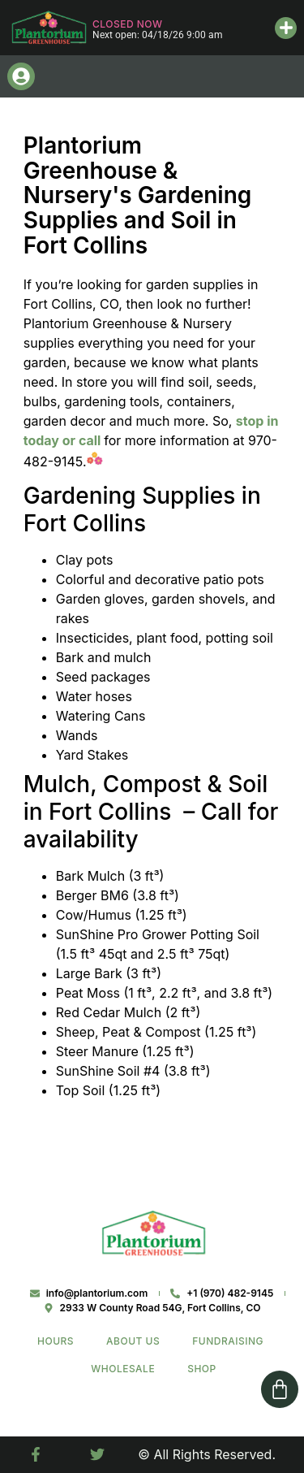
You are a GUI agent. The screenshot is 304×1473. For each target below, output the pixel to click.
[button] (286, 28)
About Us (133, 1341)
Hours (55, 1341)
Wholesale (123, 1369)
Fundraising (227, 1341)
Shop (201, 1369)
